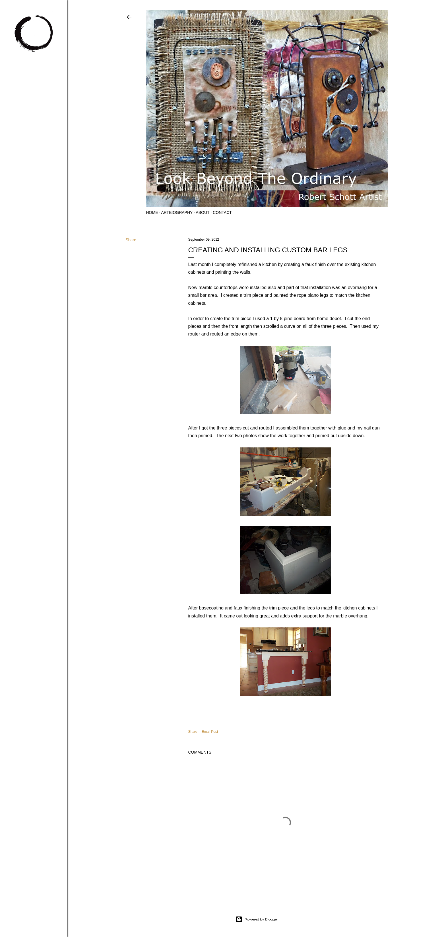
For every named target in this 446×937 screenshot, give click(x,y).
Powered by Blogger (257, 919)
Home (152, 212)
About (202, 212)
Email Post (210, 732)
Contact (222, 212)
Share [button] (131, 240)
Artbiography (177, 212)
